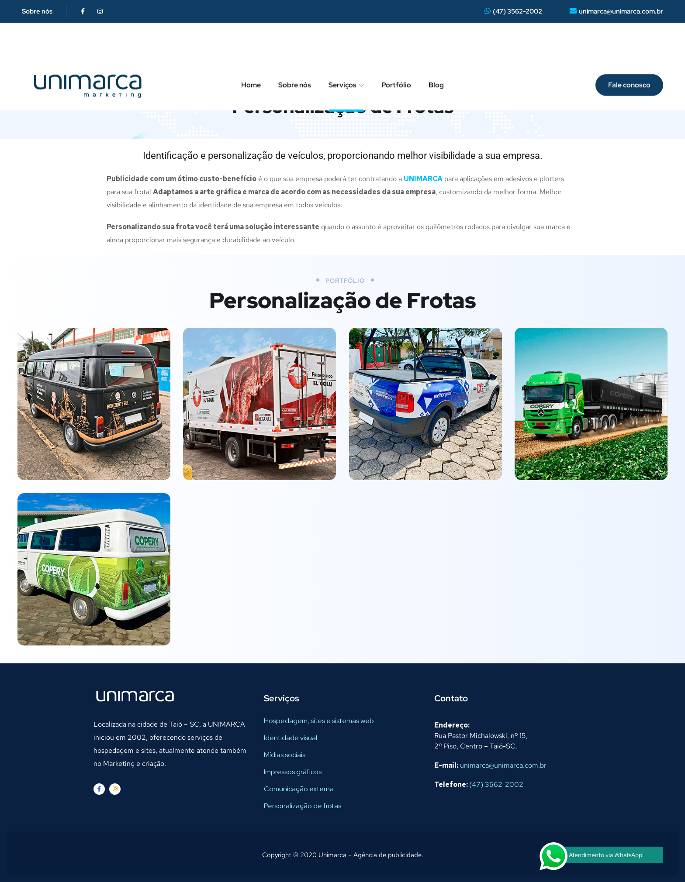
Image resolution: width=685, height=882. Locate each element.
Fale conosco (629, 47)
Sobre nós (37, 11)
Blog (436, 47)
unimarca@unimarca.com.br (621, 11)
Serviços (342, 47)
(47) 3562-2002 (517, 11)
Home (251, 47)
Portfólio (396, 47)
